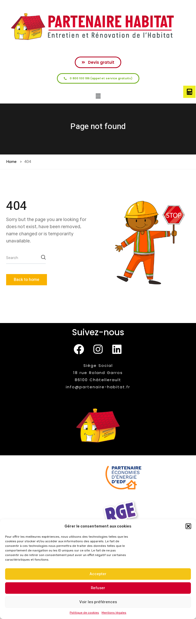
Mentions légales (114, 612)
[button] (188, 526)
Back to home (26, 280)
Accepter (98, 574)
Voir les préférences (98, 602)
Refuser (98, 588)
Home (11, 161)
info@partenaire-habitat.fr (98, 387)
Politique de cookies (84, 612)
